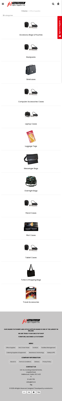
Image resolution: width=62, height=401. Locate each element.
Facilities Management (48, 347)
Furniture (35, 347)
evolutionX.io (48, 388)
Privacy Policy (47, 362)
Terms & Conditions (25, 362)
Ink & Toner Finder (24, 347)
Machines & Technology (36, 352)
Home (24, 11)
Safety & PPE (51, 352)
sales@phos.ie (31, 382)
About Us (13, 362)
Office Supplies (34, 11)
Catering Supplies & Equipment (16, 352)
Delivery (36, 362)
